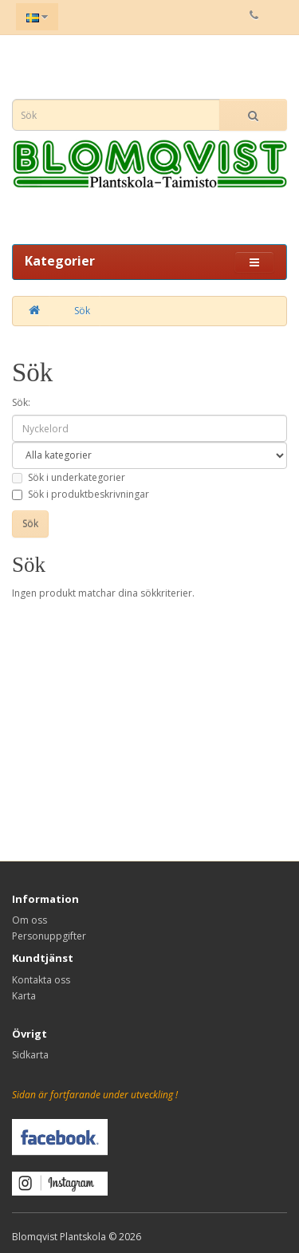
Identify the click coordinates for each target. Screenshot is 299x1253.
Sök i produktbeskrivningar (80, 494)
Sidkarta (30, 1055)
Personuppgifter (49, 936)
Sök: (21, 402)
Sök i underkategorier (68, 477)
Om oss (29, 920)
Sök (82, 310)
